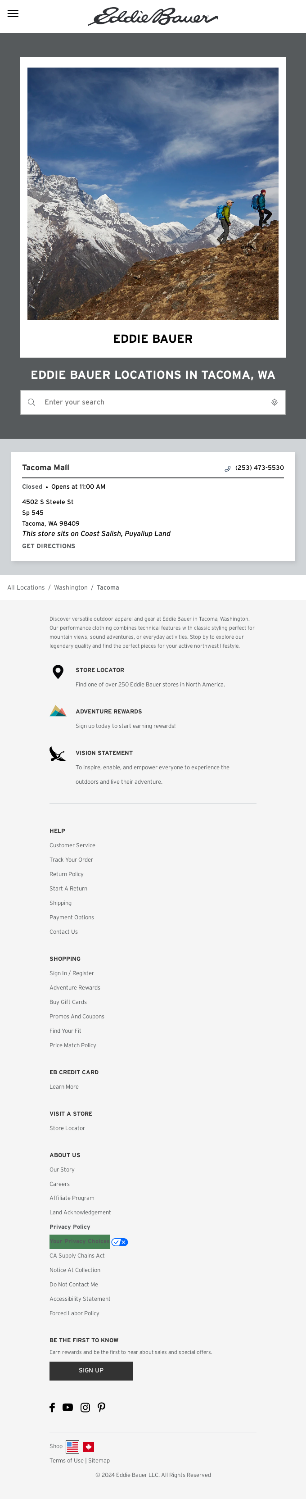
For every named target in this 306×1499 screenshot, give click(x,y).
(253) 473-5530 (254, 468)
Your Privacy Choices (80, 1242)
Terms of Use (67, 1461)
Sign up (91, 1370)
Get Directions (50, 546)
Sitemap (99, 1461)
